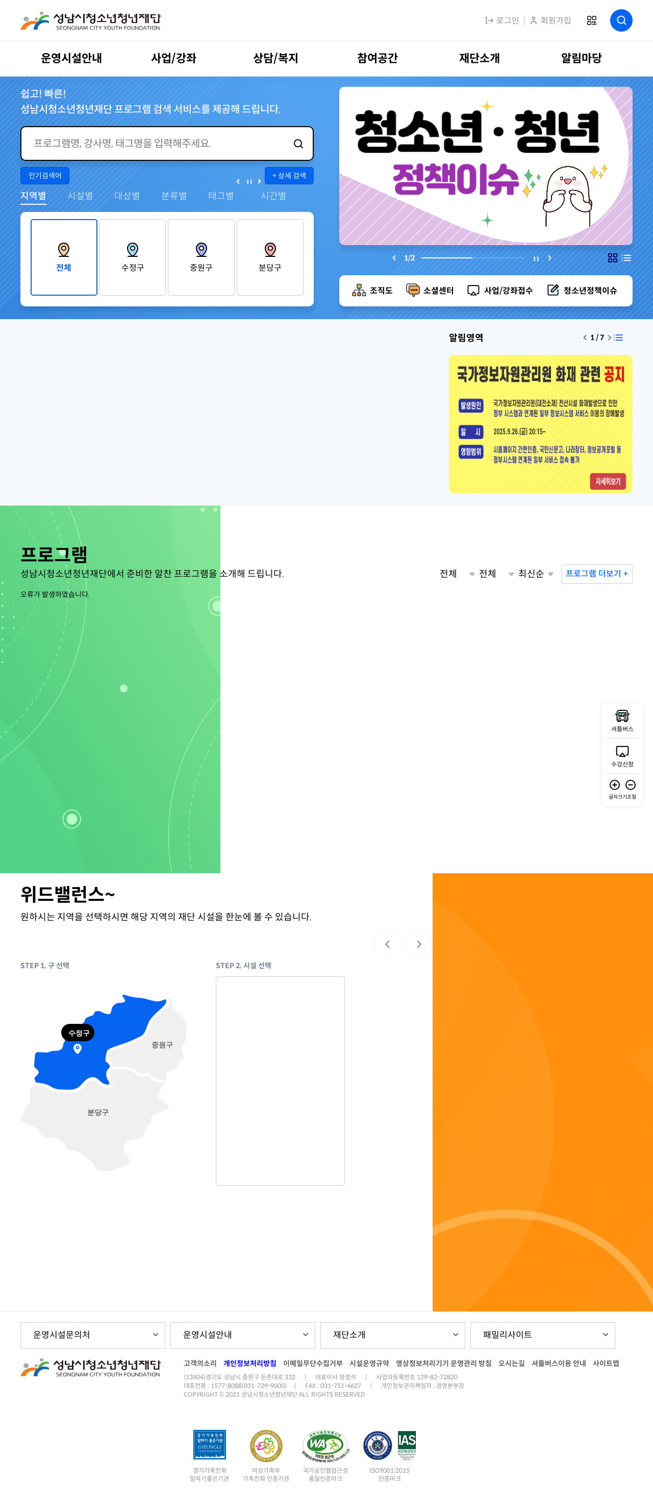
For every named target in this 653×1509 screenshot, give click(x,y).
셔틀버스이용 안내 (559, 1363)
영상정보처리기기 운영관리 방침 (444, 1363)
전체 (63, 267)
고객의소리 (200, 1363)
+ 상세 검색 (289, 175)
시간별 (274, 196)
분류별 (174, 196)
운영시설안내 (207, 1335)
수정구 (132, 267)
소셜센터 (438, 290)
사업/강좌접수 (508, 290)
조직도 (381, 290)
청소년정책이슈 (590, 290)
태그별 (221, 196)
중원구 (201, 267)
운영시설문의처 (61, 1335)
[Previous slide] (394, 258)
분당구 (270, 267)
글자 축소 (630, 785)
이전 (238, 181)
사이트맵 (606, 1363)
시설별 (80, 196)
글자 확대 (615, 785)
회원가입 (550, 20)
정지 (248, 181)
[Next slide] (550, 258)
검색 (621, 20)
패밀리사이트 (507, 1335)
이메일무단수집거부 (313, 1363)
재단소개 (349, 1335)
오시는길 (511, 1363)
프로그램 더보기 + (597, 573)
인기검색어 (45, 175)
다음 (259, 181)
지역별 (33, 196)
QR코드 (591, 20)
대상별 (127, 196)
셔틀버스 (622, 729)
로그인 (501, 20)
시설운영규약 (369, 1363)
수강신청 (622, 764)
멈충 (536, 259)
